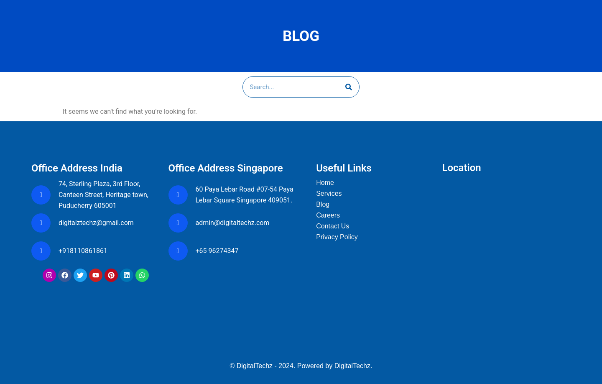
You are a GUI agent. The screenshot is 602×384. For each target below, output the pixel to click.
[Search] (348, 87)
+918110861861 (85, 251)
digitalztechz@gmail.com (97, 223)
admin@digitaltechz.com (233, 223)
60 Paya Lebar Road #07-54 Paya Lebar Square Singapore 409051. (245, 194)
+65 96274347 (217, 251)
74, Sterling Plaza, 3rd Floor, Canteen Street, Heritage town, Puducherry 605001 (103, 195)
